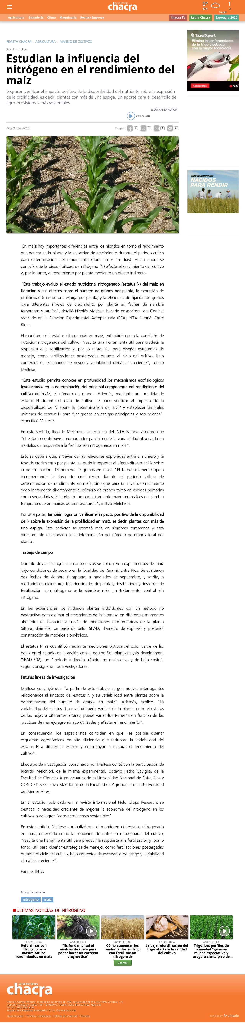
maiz (47, 900)
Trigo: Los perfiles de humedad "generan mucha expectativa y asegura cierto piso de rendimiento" (211, 953)
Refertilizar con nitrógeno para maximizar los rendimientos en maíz (34, 951)
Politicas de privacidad (65, 1016)
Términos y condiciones (38, 1016)
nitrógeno (31, 900)
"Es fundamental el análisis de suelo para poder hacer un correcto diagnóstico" (78, 951)
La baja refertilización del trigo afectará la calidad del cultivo (167, 950)
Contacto (85, 1016)
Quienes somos (15, 1016)
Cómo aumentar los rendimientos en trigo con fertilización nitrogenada (122, 951)
